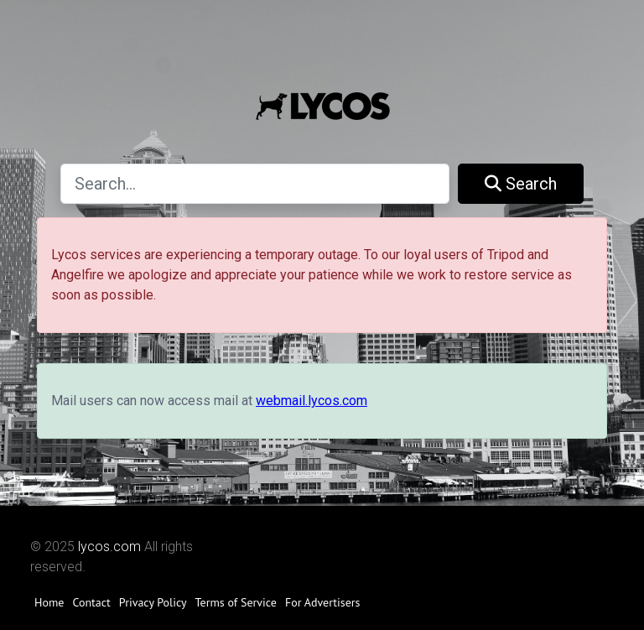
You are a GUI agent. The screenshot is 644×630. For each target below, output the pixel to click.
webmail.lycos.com (311, 401)
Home (49, 602)
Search (521, 184)
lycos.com (109, 547)
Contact (91, 602)
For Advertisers (323, 602)
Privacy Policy (153, 602)
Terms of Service (236, 602)
